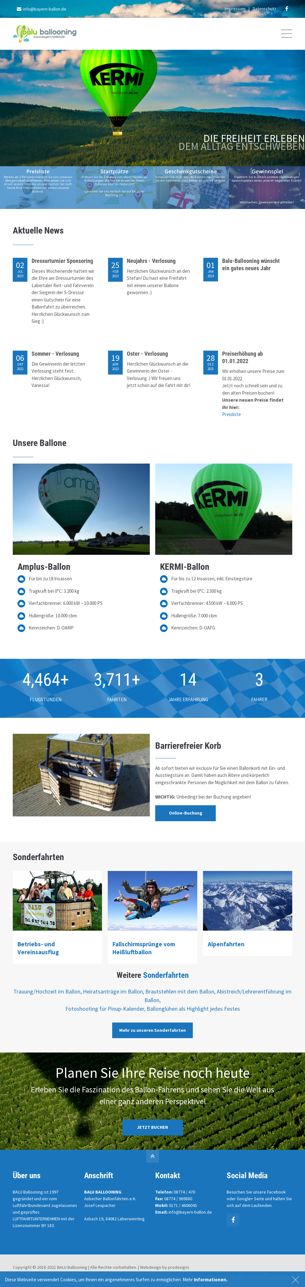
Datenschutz (264, 8)
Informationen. (211, 1282)
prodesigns (178, 1267)
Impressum (235, 8)
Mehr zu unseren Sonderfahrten (152, 1030)
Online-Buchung (185, 813)
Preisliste (231, 414)
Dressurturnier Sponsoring (62, 260)
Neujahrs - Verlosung (151, 260)
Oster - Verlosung (147, 353)
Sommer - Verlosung (55, 353)
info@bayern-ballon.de (41, 9)
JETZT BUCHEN (152, 1127)
